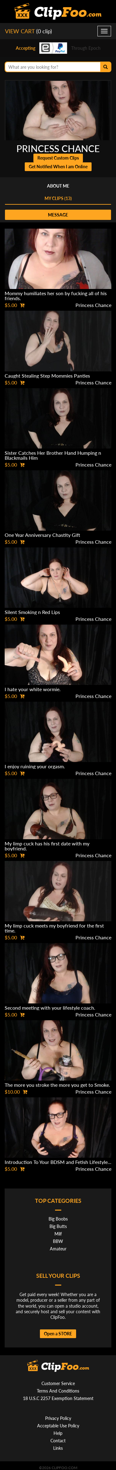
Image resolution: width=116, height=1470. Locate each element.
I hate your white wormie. (33, 689)
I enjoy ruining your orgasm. (35, 766)
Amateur (58, 1248)
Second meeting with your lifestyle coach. (50, 1008)
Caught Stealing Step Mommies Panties (47, 376)
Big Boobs (58, 1218)
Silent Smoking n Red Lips (32, 612)
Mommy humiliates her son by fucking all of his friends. (56, 295)
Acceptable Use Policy (58, 1425)
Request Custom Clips (58, 157)
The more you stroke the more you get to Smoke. (57, 1085)
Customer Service (58, 1383)
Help (58, 1433)
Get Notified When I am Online (58, 166)
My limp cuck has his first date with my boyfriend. (47, 845)
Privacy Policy (58, 1418)
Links (58, 1448)
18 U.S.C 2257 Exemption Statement (58, 1398)
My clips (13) (58, 198)
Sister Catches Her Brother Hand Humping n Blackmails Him (53, 455)
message (58, 214)
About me (58, 185)
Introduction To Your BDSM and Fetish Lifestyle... (58, 1162)
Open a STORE (58, 1333)
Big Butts (58, 1226)
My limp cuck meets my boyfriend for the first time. (54, 928)
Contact (58, 1440)
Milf (58, 1233)
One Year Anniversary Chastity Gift (42, 535)
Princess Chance (93, 305)
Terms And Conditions (58, 1390)
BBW (58, 1241)
